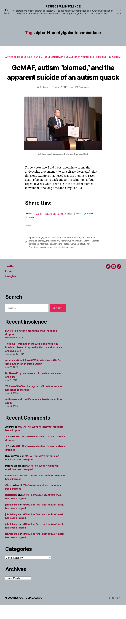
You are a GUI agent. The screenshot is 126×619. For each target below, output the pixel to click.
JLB (7, 450)
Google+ (11, 290)
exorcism (65, 254)
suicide (62, 261)
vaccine (71, 261)
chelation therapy (37, 254)
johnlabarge (12, 518)
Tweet (38, 227)
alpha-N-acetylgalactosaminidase (45, 251)
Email (9, 285)
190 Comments (82, 101)
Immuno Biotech (78, 257)
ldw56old (10, 489)
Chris (8, 499)
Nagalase (44, 261)
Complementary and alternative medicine (76, 57)
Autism (44, 57)
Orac (45, 101)
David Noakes (53, 254)
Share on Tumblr (56, 227)
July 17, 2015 (61, 101)
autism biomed (89, 251)
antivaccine (67, 251)
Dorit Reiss (11, 508)
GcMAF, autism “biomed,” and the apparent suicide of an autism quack (63, 81)
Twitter (10, 280)
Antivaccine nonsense (24, 57)
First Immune (77, 254)
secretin (54, 261)
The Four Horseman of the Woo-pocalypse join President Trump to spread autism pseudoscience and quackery (33, 361)
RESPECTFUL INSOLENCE (63, 6)
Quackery (63, 61)
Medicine (110, 57)
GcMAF (87, 254)
